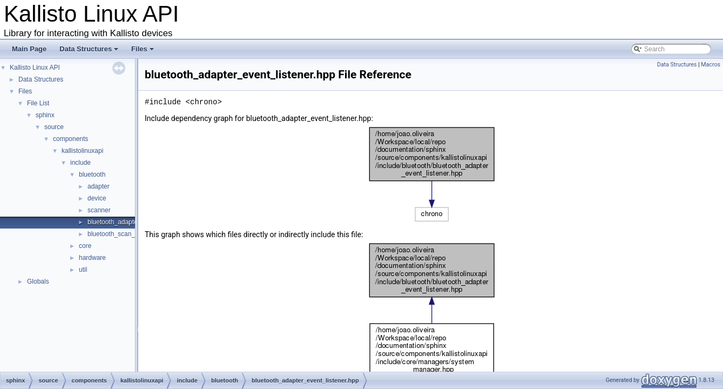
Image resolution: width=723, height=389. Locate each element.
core (85, 246)
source (54, 127)
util (83, 269)
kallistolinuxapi (82, 151)
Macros (710, 64)
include (80, 162)
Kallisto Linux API (35, 67)
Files (143, 52)
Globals (38, 281)
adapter (98, 186)
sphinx (45, 115)
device (96, 198)
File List (38, 103)
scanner (99, 210)
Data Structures (89, 52)
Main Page (29, 49)
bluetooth (92, 174)
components (70, 139)
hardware (92, 257)
